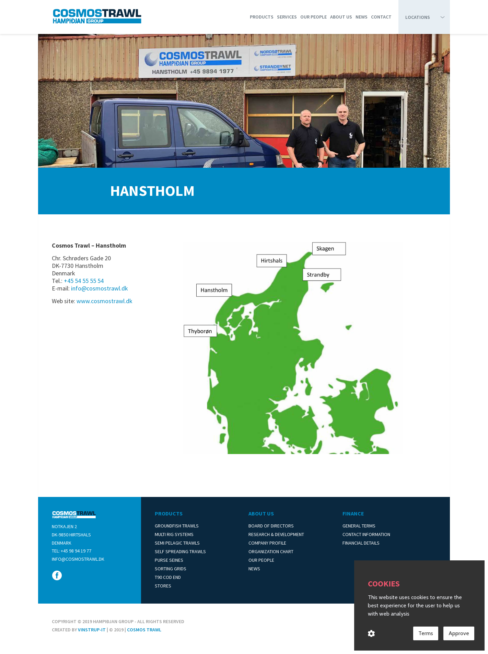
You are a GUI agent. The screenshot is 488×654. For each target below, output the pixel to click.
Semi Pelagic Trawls (177, 543)
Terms (425, 633)
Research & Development (276, 534)
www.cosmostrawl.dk (104, 301)
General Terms (358, 526)
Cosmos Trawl (144, 630)
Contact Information (366, 534)
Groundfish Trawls (177, 526)
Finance (353, 513)
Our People (313, 17)
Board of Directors (271, 526)
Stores (163, 586)
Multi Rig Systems (174, 534)
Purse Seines (169, 560)
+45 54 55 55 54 (84, 281)
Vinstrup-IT (92, 630)
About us (341, 17)
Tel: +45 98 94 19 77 (71, 551)
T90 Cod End (168, 577)
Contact (381, 17)
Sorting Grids (170, 569)
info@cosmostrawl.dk (99, 288)
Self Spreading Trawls (180, 551)
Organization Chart (270, 551)
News (362, 17)
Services (287, 17)
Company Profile (267, 543)
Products (262, 17)
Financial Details (361, 543)
